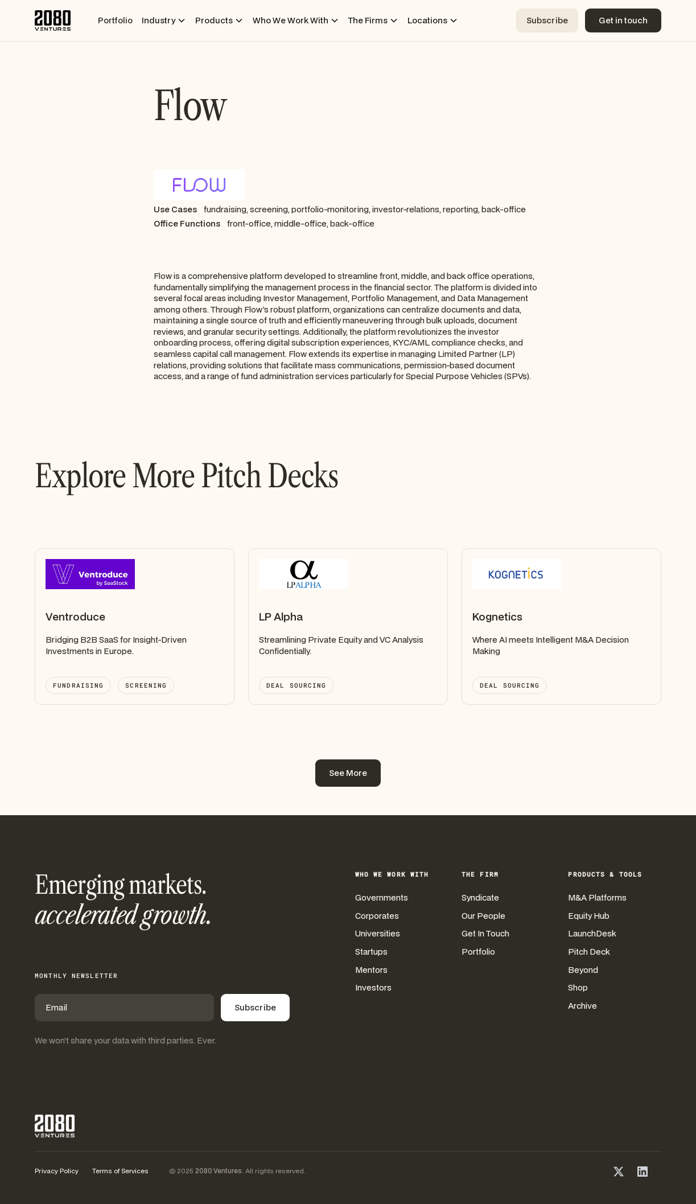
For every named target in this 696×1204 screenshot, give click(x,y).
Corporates (377, 915)
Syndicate (480, 897)
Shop (578, 987)
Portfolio (115, 20)
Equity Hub (588, 915)
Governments (381, 897)
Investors (373, 987)
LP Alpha (281, 616)
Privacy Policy (57, 1170)
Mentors (371, 969)
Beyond (583, 969)
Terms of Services (120, 1170)
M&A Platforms (597, 897)
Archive (582, 1005)
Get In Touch (485, 933)
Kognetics (497, 616)
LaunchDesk (592, 933)
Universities (377, 933)
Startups (371, 951)
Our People (483, 915)
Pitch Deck (589, 951)
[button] (164, 20)
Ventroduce (75, 616)
